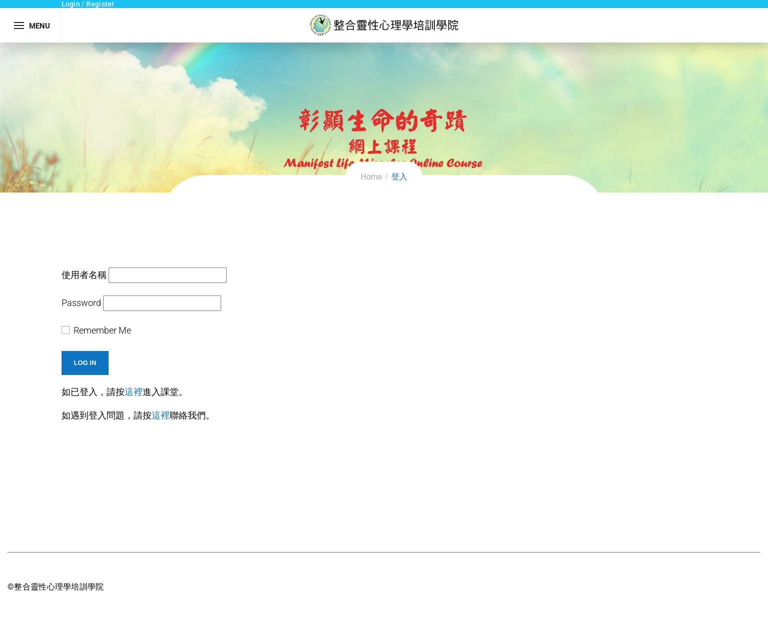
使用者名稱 (84, 275)
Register (100, 4)
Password (81, 303)
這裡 (134, 391)
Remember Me (96, 330)
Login (71, 4)
